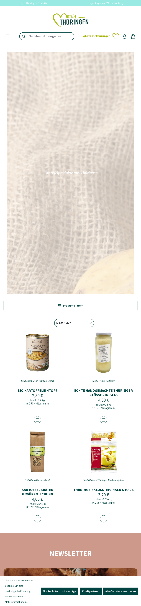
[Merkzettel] (100, 36)
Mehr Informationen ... (16, 601)
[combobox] (51, 36)
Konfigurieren (90, 591)
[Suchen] (23, 36)
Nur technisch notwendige (59, 591)
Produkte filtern (70, 305)
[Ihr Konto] (124, 36)
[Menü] (8, 35)
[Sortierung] (74, 323)
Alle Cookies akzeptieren (120, 591)
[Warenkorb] (133, 36)
